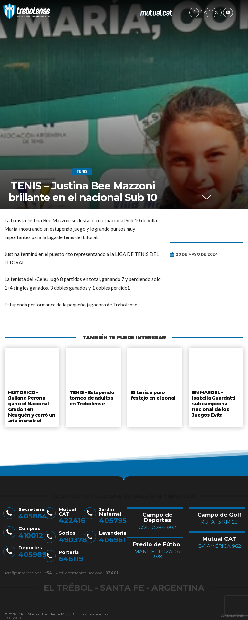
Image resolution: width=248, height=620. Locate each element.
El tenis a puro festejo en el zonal (153, 395)
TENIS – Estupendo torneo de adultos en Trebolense (91, 397)
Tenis (82, 171)
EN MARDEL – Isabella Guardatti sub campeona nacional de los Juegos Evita (213, 402)
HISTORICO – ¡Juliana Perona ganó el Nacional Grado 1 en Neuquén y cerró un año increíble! (31, 405)
